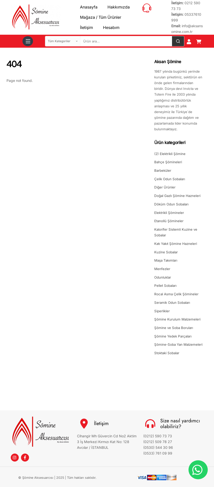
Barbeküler (162, 170)
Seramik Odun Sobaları (172, 303)
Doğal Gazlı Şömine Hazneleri (177, 196)
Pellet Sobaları (165, 286)
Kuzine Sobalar (166, 252)
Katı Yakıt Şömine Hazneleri (175, 244)
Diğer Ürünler (165, 187)
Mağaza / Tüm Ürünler (100, 17)
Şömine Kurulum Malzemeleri (177, 319)
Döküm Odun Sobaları (171, 204)
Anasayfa (89, 6)
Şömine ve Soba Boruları (173, 328)
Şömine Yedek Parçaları (173, 336)
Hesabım (111, 27)
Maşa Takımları (165, 260)
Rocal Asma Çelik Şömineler (176, 294)
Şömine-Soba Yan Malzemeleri (178, 344)
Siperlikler (162, 311)
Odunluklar (162, 277)
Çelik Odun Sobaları (169, 179)
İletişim (86, 27)
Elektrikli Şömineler (169, 213)
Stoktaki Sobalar (166, 353)
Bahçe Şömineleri (168, 162)
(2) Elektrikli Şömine (170, 154)
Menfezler (162, 269)
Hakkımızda (119, 6)
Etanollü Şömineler (169, 221)
